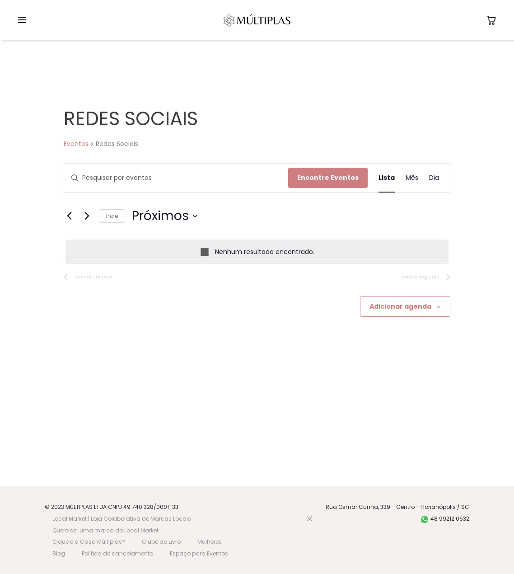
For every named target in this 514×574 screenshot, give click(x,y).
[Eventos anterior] (69, 216)
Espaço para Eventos (199, 553)
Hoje (112, 216)
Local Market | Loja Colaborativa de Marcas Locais (121, 518)
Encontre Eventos (328, 177)
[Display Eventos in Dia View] (434, 178)
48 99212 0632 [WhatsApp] (444, 518)
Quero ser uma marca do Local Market (105, 530)
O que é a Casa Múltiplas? (88, 542)
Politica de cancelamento (117, 553)
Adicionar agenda (400, 306)
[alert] (257, 252)
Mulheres (209, 542)
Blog (58, 553)
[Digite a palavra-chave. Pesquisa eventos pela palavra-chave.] (176, 178)
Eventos (76, 144)
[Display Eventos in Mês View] (412, 178)
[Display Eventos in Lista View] (386, 178)
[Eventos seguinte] (86, 216)
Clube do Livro (161, 542)
